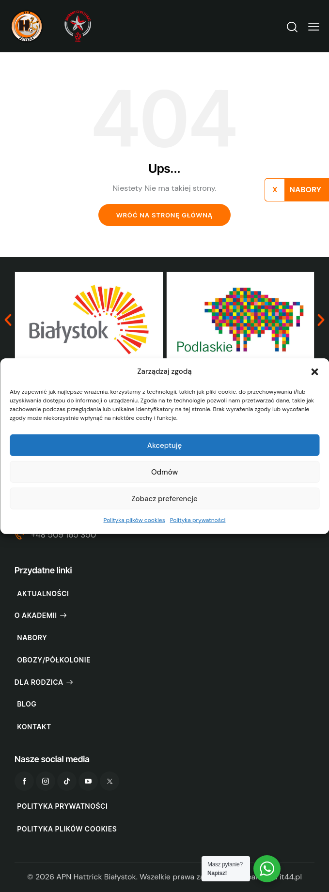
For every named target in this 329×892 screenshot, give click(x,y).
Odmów (164, 472)
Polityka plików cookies (134, 520)
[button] (314, 371)
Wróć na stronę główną (164, 215)
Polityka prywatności (198, 520)
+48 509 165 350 (63, 534)
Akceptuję (164, 445)
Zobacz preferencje (164, 499)
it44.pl (291, 877)
